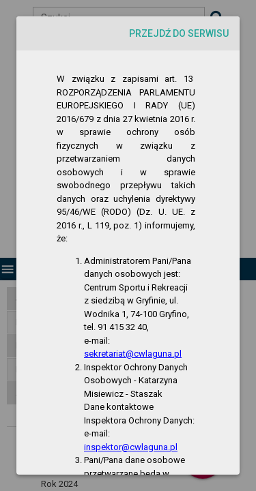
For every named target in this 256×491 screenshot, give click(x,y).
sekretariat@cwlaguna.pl (133, 353)
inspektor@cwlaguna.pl (130, 447)
